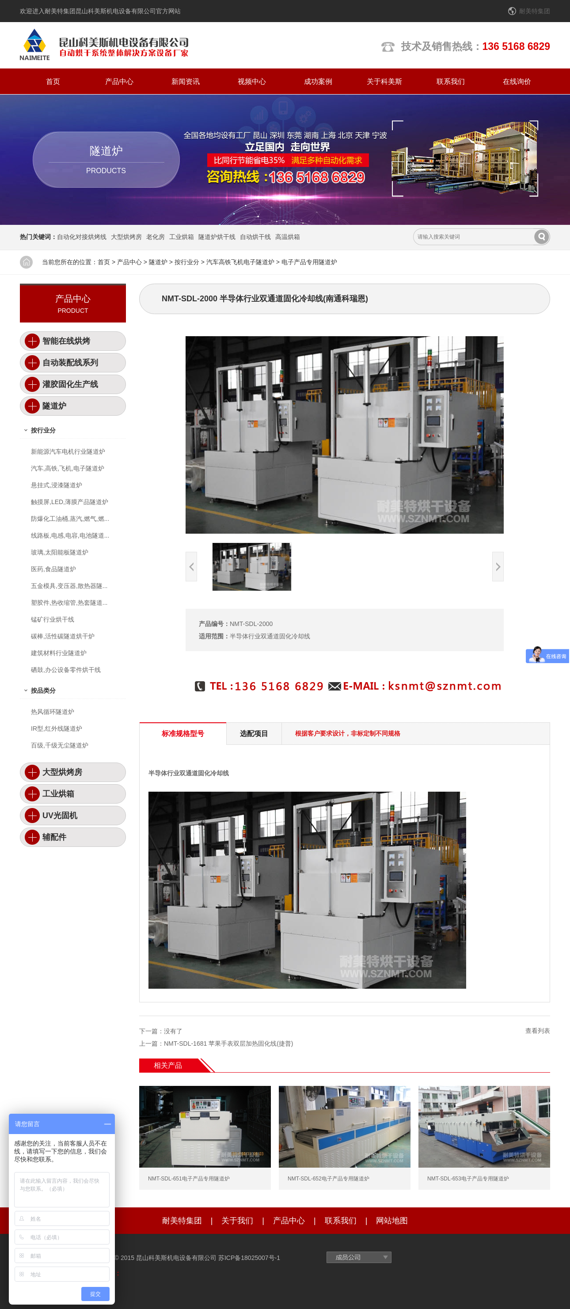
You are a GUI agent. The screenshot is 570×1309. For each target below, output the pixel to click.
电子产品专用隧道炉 (309, 262)
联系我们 (451, 81)
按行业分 (187, 262)
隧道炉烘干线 (217, 236)
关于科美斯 (384, 81)
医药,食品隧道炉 (53, 569)
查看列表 (537, 1030)
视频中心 (252, 81)
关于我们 (237, 1220)
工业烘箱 (181, 236)
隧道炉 (158, 262)
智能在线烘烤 (66, 341)
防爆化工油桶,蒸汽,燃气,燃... (70, 518)
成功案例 (318, 81)
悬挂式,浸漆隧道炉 (56, 485)
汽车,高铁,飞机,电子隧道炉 (67, 468)
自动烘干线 (255, 236)
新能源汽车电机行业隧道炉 (68, 451)
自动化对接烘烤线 (81, 236)
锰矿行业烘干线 (52, 619)
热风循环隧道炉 (52, 711)
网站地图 (392, 1220)
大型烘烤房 (126, 236)
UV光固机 (59, 815)
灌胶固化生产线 (70, 384)
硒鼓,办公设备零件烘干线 (66, 669)
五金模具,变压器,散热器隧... (69, 585)
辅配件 (54, 837)
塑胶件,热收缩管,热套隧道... (69, 602)
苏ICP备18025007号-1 (249, 1257)
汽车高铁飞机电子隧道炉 (240, 262)
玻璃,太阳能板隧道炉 (59, 552)
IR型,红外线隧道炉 (56, 728)
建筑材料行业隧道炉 (59, 652)
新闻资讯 (185, 81)
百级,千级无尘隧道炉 (59, 745)
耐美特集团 (534, 11)
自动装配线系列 (70, 362)
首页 (53, 81)
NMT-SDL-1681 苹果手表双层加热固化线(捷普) (228, 1043)
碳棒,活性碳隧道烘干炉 (63, 636)
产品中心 (119, 81)
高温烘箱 (287, 236)
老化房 (155, 236)
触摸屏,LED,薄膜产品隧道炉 (69, 501)
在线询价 (517, 81)
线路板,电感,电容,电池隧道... (70, 535)
